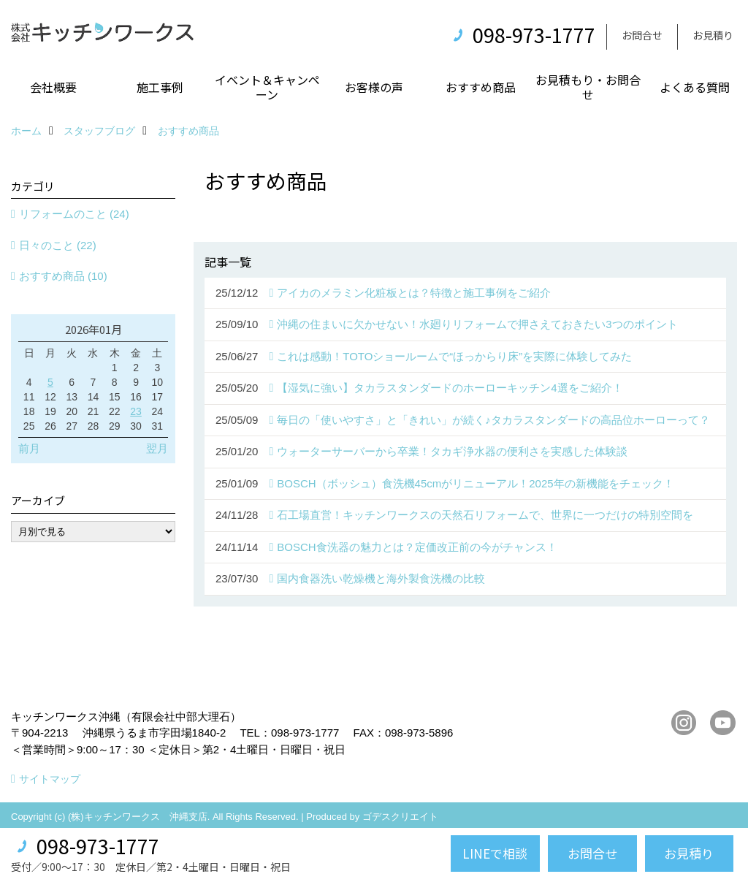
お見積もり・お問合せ (588, 87)
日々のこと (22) (57, 245)
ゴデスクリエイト (400, 816)
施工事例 (160, 87)
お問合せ (642, 35)
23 (136, 411)
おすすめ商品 (481, 87)
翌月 (157, 448)
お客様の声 (374, 87)
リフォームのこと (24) (74, 214)
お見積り (712, 35)
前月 (29, 448)
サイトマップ (49, 779)
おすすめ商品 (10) (63, 276)
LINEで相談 (494, 853)
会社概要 (53, 87)
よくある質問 (695, 87)
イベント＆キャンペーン (267, 87)
